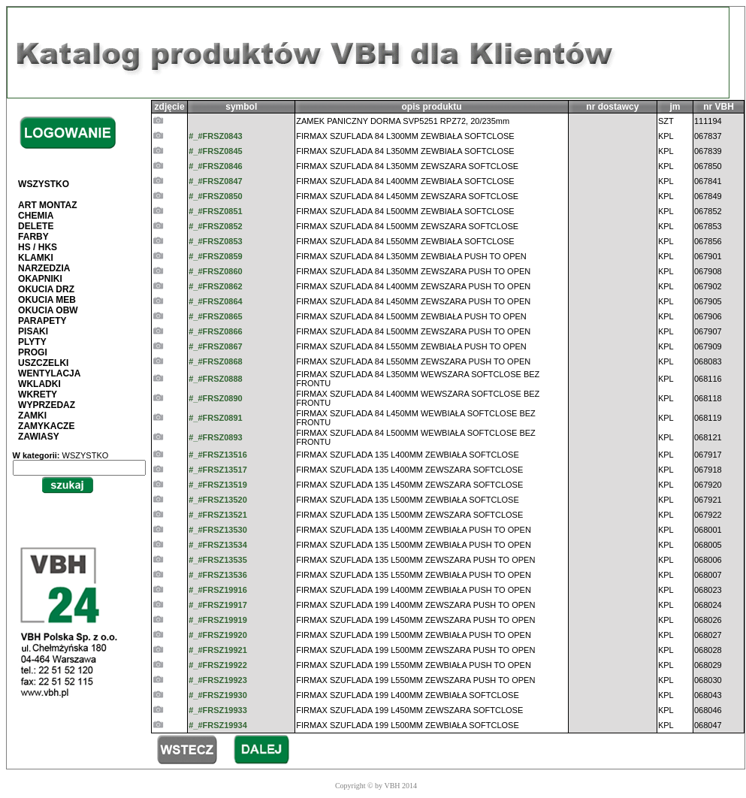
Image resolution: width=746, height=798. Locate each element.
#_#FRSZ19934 (218, 725)
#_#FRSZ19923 (218, 680)
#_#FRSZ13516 (218, 454)
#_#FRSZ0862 (216, 286)
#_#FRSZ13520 (218, 499)
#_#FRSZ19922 (218, 665)
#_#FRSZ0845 (216, 151)
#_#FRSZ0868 (216, 361)
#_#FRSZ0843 (216, 136)
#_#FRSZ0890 (216, 398)
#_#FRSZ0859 (216, 256)
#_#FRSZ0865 (216, 316)
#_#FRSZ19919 (218, 619)
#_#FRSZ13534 (218, 544)
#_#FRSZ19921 (218, 649)
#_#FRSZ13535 (218, 559)
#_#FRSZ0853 (216, 241)
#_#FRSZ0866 (216, 331)
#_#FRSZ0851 (216, 211)
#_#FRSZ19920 (218, 634)
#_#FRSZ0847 (216, 181)
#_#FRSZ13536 (218, 574)
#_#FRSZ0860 (216, 271)
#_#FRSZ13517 (218, 469)
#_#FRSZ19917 (218, 604)
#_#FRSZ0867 (216, 346)
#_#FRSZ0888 (216, 378)
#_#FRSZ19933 (218, 710)
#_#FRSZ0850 (216, 196)
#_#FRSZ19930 (218, 695)
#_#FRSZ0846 (216, 166)
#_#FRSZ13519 (218, 484)
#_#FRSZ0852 (216, 226)
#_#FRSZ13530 (218, 529)
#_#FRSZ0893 (216, 437)
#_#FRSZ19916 (218, 589)
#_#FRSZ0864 (216, 301)
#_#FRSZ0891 (216, 417)
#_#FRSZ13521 (218, 514)
